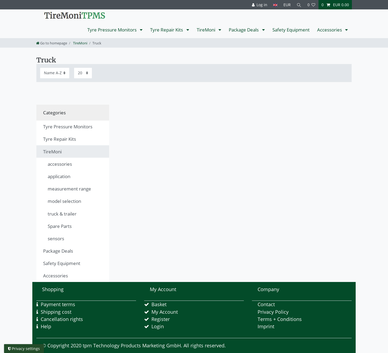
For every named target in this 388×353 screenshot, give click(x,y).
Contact (266, 304)
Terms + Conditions (280, 319)
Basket (159, 304)
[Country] (275, 4)
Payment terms (58, 304)
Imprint (266, 326)
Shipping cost (56, 312)
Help (46, 326)
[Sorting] (54, 73)
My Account (164, 312)
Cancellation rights (62, 319)
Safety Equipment (291, 30)
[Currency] (286, 4)
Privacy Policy (273, 312)
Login (157, 326)
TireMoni (206, 30)
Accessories (330, 30)
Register (160, 319)
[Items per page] (83, 73)
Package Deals (244, 30)
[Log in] (259, 4)
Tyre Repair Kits (167, 30)
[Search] (299, 4)
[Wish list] (311, 4)
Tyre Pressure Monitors (112, 30)
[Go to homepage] (51, 43)
